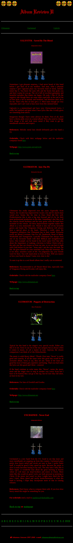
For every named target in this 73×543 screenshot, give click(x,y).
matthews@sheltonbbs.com (42, 498)
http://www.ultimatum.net (28, 282)
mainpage (28, 506)
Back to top (14, 153)
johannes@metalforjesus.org (53, 537)
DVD (67, 521)
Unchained (31, 28)
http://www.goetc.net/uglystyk (29, 147)
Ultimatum (5, 28)
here (24, 140)
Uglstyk (56, 28)
